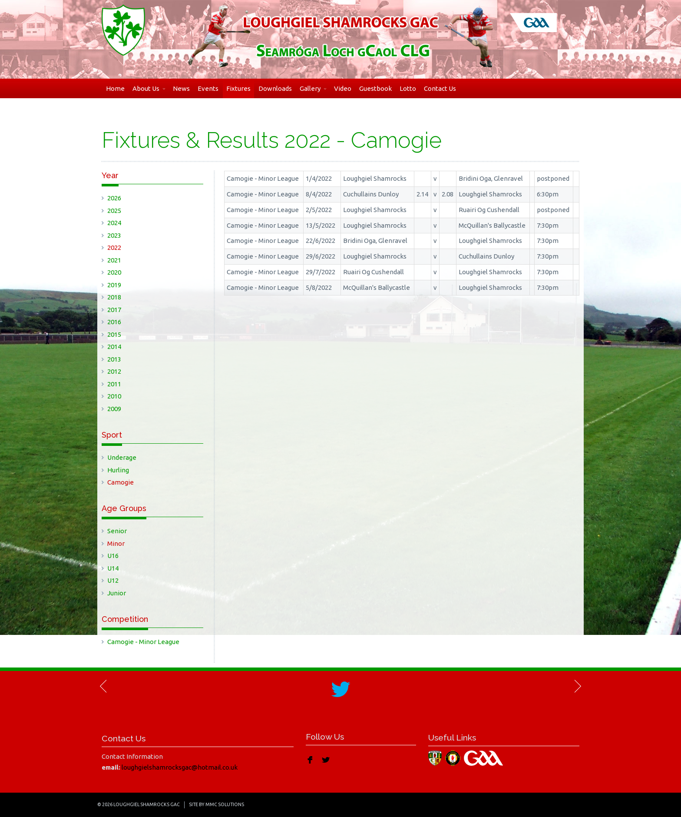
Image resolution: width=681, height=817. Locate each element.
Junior (116, 593)
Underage (121, 457)
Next (577, 686)
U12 (113, 580)
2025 (114, 210)
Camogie (120, 482)
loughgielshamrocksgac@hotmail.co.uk (180, 767)
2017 (114, 309)
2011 (114, 384)
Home (115, 88)
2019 (114, 285)
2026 (114, 198)
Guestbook (375, 88)
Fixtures (238, 88)
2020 (114, 272)
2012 (114, 371)
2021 (114, 260)
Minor (116, 543)
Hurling (118, 470)
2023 (114, 235)
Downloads (275, 88)
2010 (114, 396)
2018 (114, 297)
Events (208, 88)
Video (342, 88)
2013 (114, 359)
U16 (113, 555)
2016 (114, 321)
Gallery (313, 88)
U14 (113, 568)
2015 (114, 334)
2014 (114, 346)
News (181, 88)
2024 (114, 222)
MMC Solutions (224, 804)
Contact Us (440, 88)
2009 (114, 408)
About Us (148, 88)
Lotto (408, 88)
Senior (117, 531)
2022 (114, 247)
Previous (103, 686)
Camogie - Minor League (143, 641)
